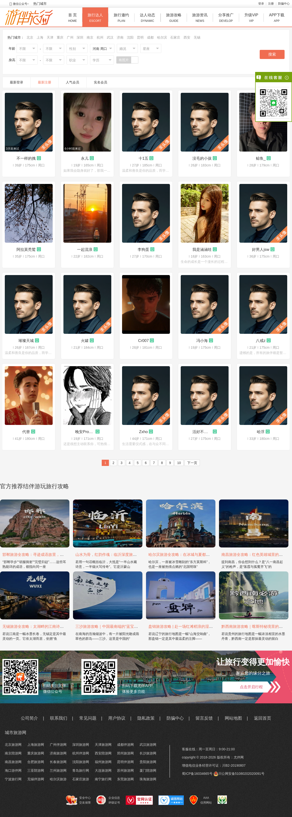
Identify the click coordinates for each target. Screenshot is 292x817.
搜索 (272, 54)
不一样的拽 (26, 158)
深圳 (80, 37)
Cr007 (143, 340)
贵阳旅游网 (148, 762)
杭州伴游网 (80, 753)
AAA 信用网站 (201, 800)
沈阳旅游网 (80, 762)
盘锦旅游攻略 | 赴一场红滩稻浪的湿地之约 (184, 626)
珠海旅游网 (148, 779)
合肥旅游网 (35, 762)
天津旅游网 (103, 744)
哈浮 (260, 431)
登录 (261, 3)
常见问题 (87, 718)
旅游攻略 (173, 18)
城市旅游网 (15, 732)
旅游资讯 (200, 18)
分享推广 (226, 18)
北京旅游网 (13, 744)
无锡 (197, 37)
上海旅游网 (35, 744)
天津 (50, 37)
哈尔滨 (162, 37)
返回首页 (262, 718)
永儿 (85, 158)
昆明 (140, 37)
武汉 (110, 37)
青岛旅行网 (80, 770)
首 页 (72, 18)
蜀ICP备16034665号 (197, 774)
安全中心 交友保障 (78, 800)
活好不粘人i (202, 431)
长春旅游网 (58, 762)
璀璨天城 (26, 340)
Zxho (143, 431)
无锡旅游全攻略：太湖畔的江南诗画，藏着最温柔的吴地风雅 (54, 626)
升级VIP (251, 18)
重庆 (60, 37)
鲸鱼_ (261, 158)
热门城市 (40, 4)
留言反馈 (204, 718)
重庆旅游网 (35, 753)
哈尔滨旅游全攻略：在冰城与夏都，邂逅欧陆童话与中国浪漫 (200, 555)
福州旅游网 (103, 762)
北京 (30, 37)
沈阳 (130, 37)
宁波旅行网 (13, 779)
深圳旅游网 (80, 744)
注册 (271, 3)
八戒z (260, 340)
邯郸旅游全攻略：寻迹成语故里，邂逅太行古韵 (42, 555)
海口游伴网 (13, 770)
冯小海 (202, 340)
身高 (12, 60)
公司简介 (29, 718)
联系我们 (58, 718)
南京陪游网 (13, 753)
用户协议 (116, 718)
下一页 (192, 463)
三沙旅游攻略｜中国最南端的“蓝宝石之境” (111, 626)
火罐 (85, 340)
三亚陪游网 (35, 770)
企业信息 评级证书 (108, 800)
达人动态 (147, 18)
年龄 (12, 48)
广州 (70, 37)
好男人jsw (260, 249)
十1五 (143, 158)
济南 (120, 37)
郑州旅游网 (125, 753)
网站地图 (233, 718)
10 (179, 463)
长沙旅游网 (148, 753)
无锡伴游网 (35, 779)
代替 (26, 431)
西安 (187, 37)
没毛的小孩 (202, 158)
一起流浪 (84, 249)
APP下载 (276, 18)
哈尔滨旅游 (58, 779)
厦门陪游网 (148, 770)
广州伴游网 (58, 744)
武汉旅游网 (148, 744)
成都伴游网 (125, 744)
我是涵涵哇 (202, 249)
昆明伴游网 (125, 762)
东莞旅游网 (125, 779)
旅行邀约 (121, 18)
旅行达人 (95, 18)
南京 (90, 37)
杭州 (100, 37)
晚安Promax (84, 431)
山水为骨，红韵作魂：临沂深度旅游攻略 (109, 555)
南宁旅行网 (103, 779)
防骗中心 (284, 3)
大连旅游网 (103, 770)
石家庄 (175, 37)
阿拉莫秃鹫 (26, 249)
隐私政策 (146, 718)
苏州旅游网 (125, 770)
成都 (150, 37)
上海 (40, 37)
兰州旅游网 (58, 770)
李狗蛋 (143, 249)
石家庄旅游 (80, 779)
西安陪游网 (103, 753)
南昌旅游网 (13, 762)
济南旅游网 (58, 753)
